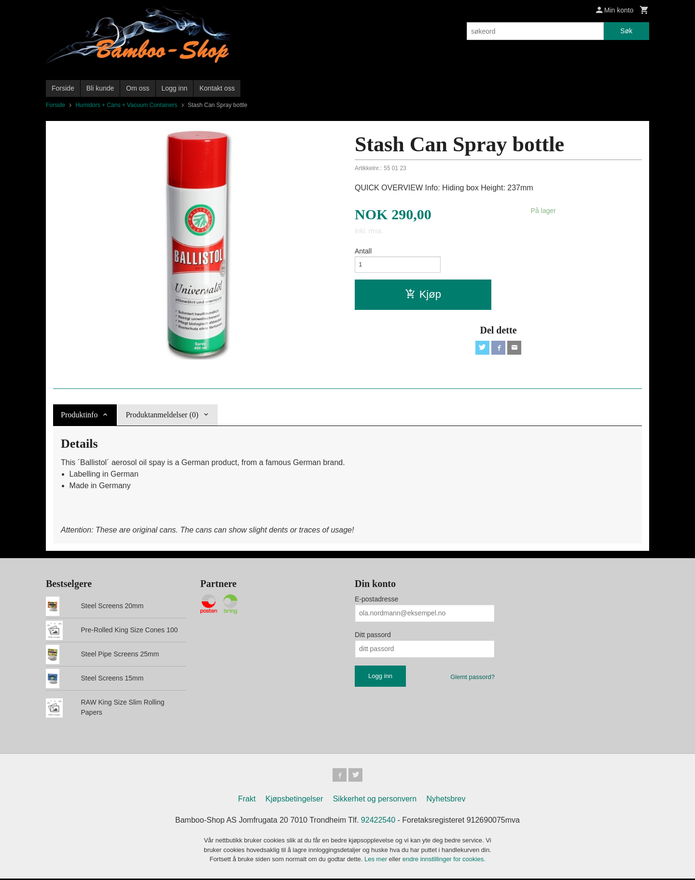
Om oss (137, 88)
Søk (626, 31)
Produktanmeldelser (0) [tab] (161, 415)
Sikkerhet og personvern (375, 801)
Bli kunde (100, 88)
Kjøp (423, 297)
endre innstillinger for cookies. (444, 861)
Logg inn (175, 88)
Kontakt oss (217, 88)
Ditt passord (373, 635)
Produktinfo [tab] (79, 415)
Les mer (376, 861)
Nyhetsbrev (446, 801)
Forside (63, 88)
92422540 (378, 822)
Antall (363, 251)
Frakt (246, 801)
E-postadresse (376, 599)
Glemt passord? (472, 676)
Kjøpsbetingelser (294, 801)
